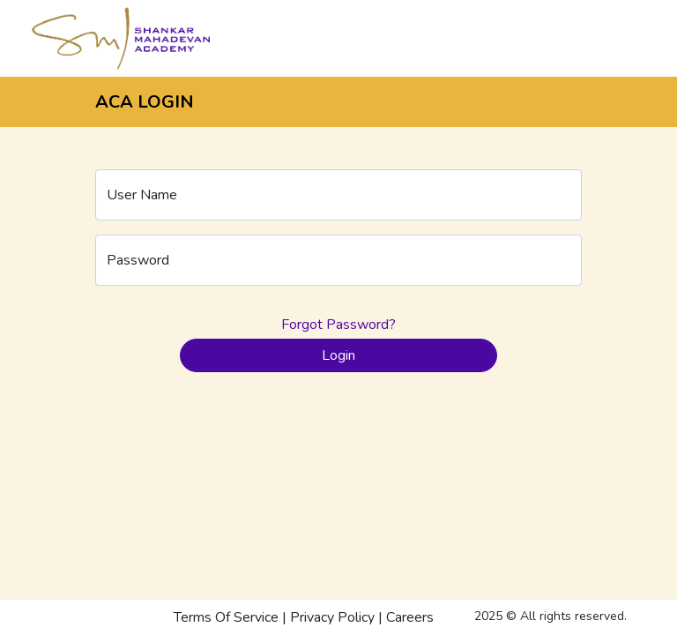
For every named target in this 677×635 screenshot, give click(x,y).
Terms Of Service (226, 617)
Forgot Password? (338, 324)
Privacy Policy (332, 617)
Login (338, 355)
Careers (410, 617)
